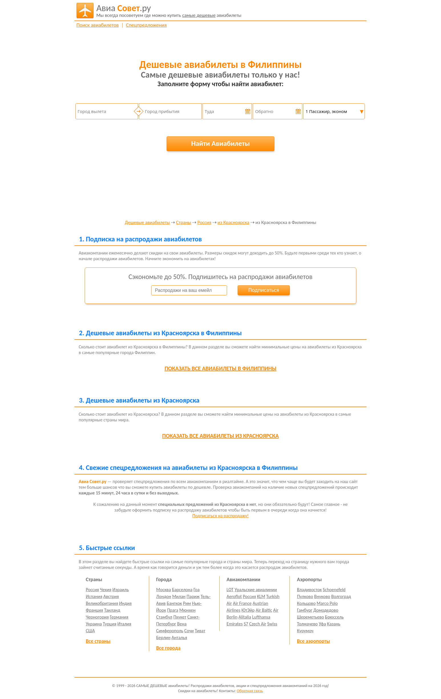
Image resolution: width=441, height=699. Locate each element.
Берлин (163, 637)
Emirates (234, 624)
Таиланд (112, 610)
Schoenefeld (334, 589)
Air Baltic (264, 610)
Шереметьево (310, 617)
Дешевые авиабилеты (147, 222)
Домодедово (325, 610)
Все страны (98, 641)
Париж (193, 596)
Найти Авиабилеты (220, 143)
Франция (94, 610)
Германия (119, 617)
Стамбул (164, 617)
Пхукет (179, 617)
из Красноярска (233, 222)
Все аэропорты (313, 641)
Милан (179, 596)
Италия (125, 624)
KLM (261, 596)
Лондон (163, 596)
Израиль (120, 589)
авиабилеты (169, 10)
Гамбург (304, 610)
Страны (183, 222)
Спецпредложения (146, 25)
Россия (204, 222)
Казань (333, 624)
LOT (229, 589)
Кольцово (306, 603)
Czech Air (257, 624)
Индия (125, 603)
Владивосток (309, 589)
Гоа (196, 589)
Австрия (111, 596)
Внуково (322, 596)
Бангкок (174, 603)
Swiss (272, 624)
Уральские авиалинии (255, 589)
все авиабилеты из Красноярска (220, 436)
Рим (187, 603)
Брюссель (334, 617)
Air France (242, 603)
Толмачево (307, 624)
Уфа (322, 624)
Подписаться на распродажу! (220, 515)
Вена (182, 624)
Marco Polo (327, 603)
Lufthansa (261, 617)
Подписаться (263, 289)
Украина (94, 624)
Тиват (200, 630)
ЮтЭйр (247, 610)
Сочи (189, 630)
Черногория (97, 617)
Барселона (182, 589)
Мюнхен (187, 610)
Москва (163, 589)
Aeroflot (234, 596)
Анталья (179, 637)
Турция (109, 624)
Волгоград (341, 596)
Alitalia (244, 617)
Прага (172, 610)
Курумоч (305, 630)
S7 (246, 624)
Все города (168, 648)
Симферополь (169, 630)
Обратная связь (250, 690)
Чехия (106, 589)
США (90, 630)
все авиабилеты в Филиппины (220, 368)
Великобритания (102, 603)
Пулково (305, 596)
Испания (94, 596)
